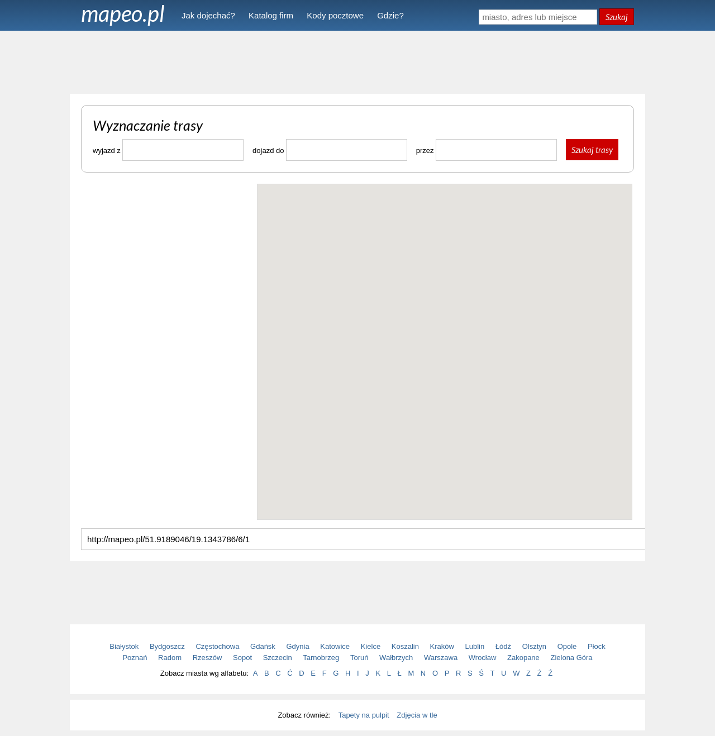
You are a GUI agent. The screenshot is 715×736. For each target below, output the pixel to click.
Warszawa (440, 657)
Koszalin (405, 646)
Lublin (475, 646)
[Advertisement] (357, 61)
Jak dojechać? (208, 15)
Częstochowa (217, 646)
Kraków (442, 646)
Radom (170, 657)
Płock (597, 646)
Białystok (124, 646)
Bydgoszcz (167, 646)
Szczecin (277, 657)
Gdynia (298, 646)
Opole (567, 646)
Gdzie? (390, 15)
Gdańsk (262, 646)
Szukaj (617, 17)
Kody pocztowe (335, 15)
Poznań (134, 657)
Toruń (359, 657)
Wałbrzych (396, 657)
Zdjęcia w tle (417, 715)
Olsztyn (534, 646)
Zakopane (523, 657)
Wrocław (483, 657)
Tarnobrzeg (321, 657)
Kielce (370, 646)
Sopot (242, 657)
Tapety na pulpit (364, 715)
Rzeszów (207, 657)
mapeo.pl (123, 13)
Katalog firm (271, 15)
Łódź (503, 646)
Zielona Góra (571, 657)
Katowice (335, 646)
